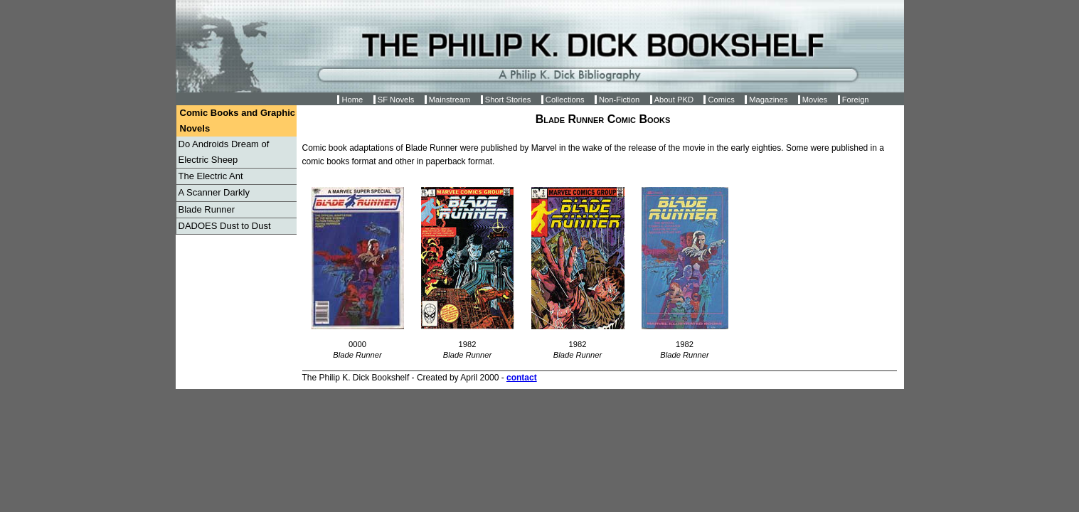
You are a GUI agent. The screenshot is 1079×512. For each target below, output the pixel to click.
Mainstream (449, 99)
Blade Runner (207, 209)
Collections (565, 99)
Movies (814, 99)
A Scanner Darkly (214, 192)
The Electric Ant (211, 176)
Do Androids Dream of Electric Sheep (224, 152)
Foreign (855, 99)
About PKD (673, 99)
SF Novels (396, 99)
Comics (721, 99)
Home (352, 99)
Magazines (768, 99)
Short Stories (508, 99)
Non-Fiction (619, 99)
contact (521, 378)
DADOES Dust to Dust (225, 225)
